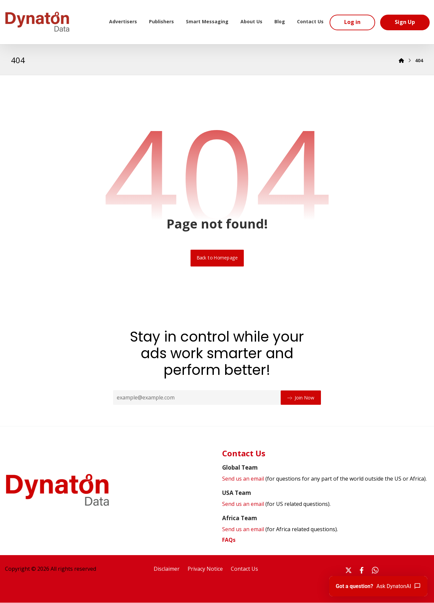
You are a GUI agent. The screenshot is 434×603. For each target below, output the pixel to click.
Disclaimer (167, 569)
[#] (348, 570)
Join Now (300, 397)
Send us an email (324, 479)
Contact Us (244, 569)
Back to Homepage (217, 258)
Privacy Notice (205, 569)
